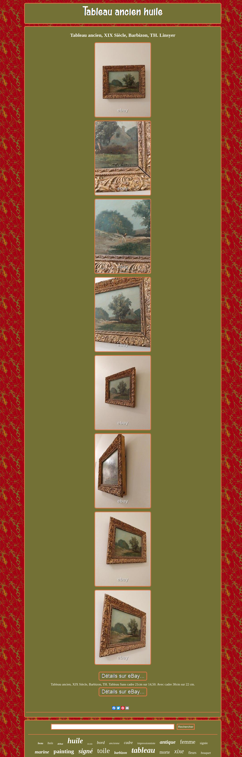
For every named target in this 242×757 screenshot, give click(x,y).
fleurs (192, 753)
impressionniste (146, 743)
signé (86, 751)
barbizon (120, 753)
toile (103, 751)
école (89, 743)
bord (101, 742)
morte (164, 752)
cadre (128, 742)
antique (168, 742)
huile (75, 741)
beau (40, 743)
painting (64, 751)
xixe (179, 751)
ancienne (114, 743)
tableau (143, 750)
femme (187, 742)
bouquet (206, 753)
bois (50, 743)
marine (42, 752)
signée (204, 743)
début (60, 743)
